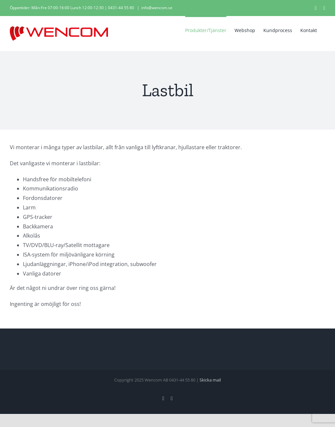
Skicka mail (210, 380)
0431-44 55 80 (121, 7)
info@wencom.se (156, 7)
